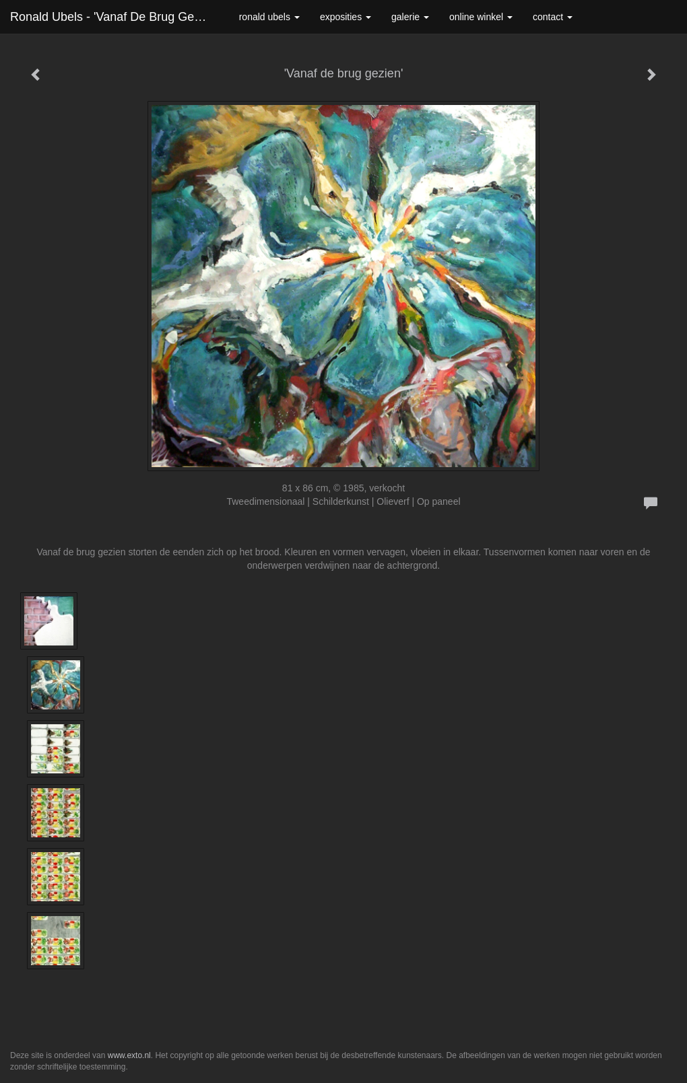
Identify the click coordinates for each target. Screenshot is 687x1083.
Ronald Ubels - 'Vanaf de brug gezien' (114, 17)
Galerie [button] (410, 16)
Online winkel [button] (481, 16)
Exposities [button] (345, 16)
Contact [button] (552, 16)
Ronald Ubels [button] (269, 16)
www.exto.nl (129, 1055)
